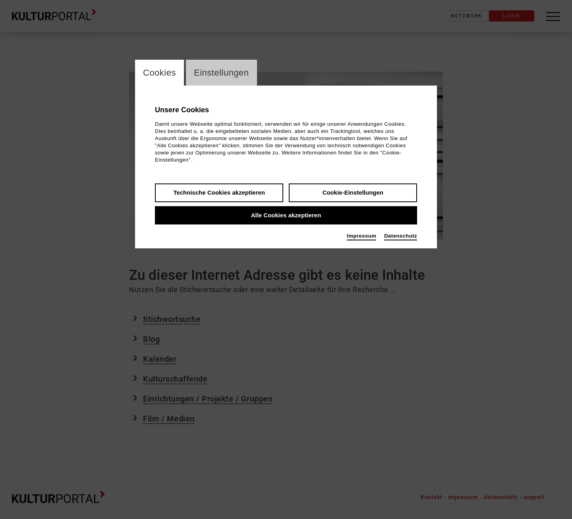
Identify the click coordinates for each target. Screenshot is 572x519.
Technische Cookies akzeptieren (219, 192)
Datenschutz (400, 236)
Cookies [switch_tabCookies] (159, 73)
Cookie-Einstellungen (353, 192)
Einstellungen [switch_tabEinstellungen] (221, 73)
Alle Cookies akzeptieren (286, 215)
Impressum (361, 236)
